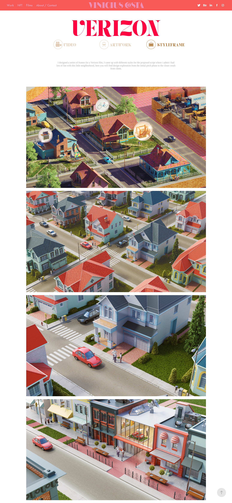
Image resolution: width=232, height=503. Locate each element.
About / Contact (46, 5)
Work (10, 5)
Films (29, 5)
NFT (20, 5)
